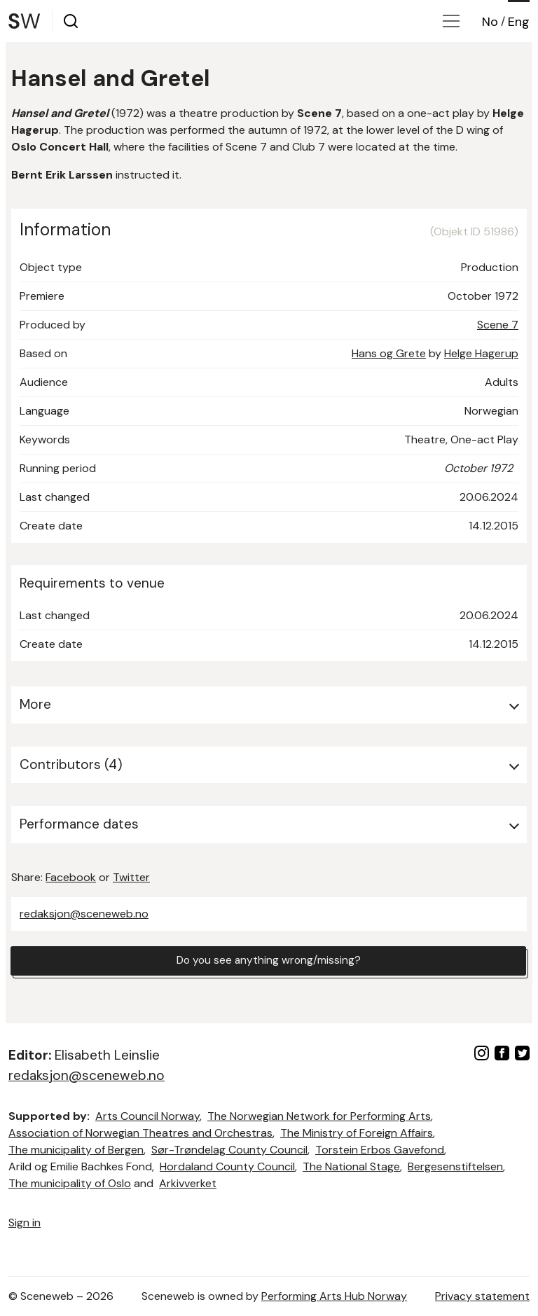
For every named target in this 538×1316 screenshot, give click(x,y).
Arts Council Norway (147, 1116)
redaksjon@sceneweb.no (84, 913)
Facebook (71, 877)
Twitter (131, 877)
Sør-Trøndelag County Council (229, 1149)
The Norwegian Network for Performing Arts (319, 1116)
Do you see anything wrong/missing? (268, 961)
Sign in (24, 1222)
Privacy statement (482, 1296)
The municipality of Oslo (69, 1183)
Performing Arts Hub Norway (334, 1296)
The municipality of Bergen (76, 1149)
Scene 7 (497, 324)
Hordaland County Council (227, 1166)
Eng (519, 21)
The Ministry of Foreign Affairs (356, 1132)
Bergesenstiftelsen (455, 1166)
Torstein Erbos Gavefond (379, 1149)
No (490, 21)
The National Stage (351, 1166)
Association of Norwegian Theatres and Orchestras (140, 1132)
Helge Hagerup (481, 353)
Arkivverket (187, 1183)
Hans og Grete (389, 353)
